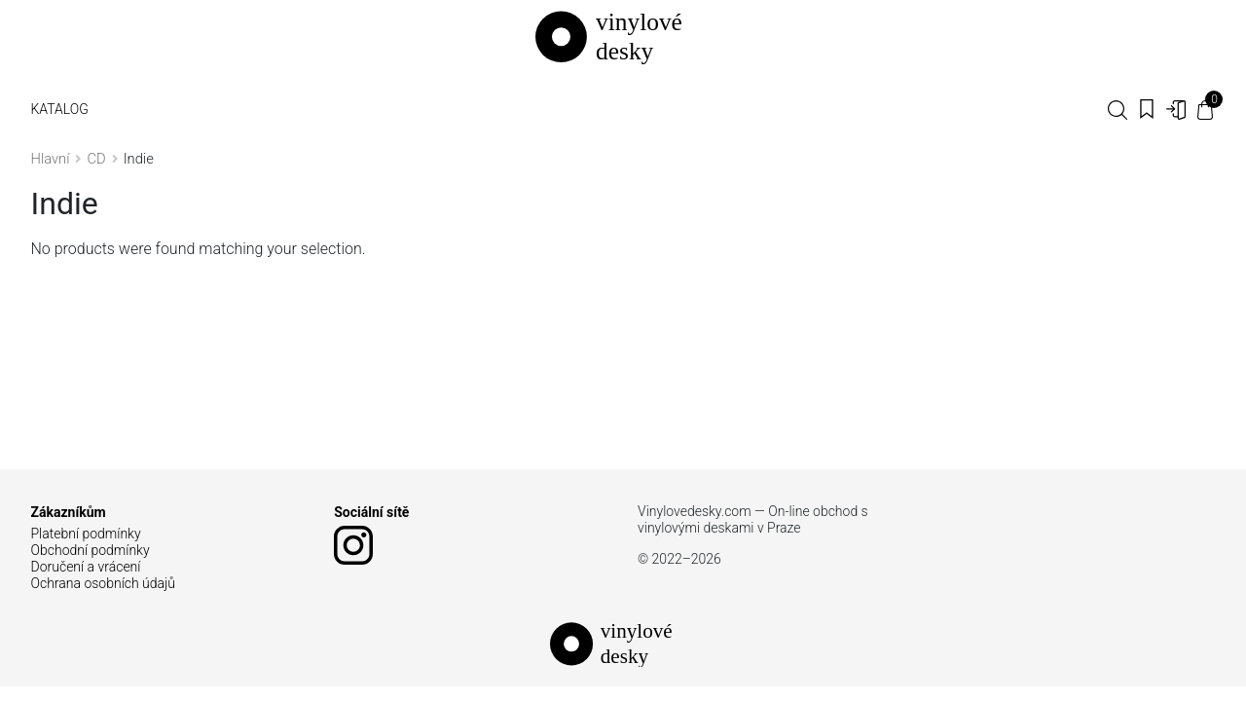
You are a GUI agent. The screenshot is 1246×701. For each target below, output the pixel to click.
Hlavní (50, 158)
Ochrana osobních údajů (103, 583)
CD (96, 158)
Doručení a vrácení (86, 566)
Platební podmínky (86, 533)
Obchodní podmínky (90, 550)
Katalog (60, 109)
